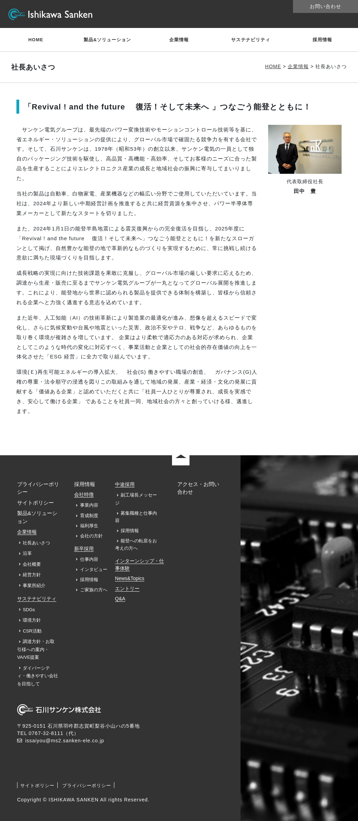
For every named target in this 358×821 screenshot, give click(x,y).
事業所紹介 (34, 585)
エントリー (127, 588)
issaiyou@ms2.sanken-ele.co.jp (64, 740)
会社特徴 (84, 494)
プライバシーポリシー (86, 785)
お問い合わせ (325, 6)
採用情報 (322, 39)
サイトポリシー (35, 503)
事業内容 (89, 505)
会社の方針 (91, 535)
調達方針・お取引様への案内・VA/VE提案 (36, 649)
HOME (35, 39)
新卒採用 (84, 548)
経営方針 (32, 574)
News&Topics (129, 578)
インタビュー (93, 569)
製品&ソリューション (107, 39)
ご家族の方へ (93, 589)
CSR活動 (32, 631)
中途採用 (125, 484)
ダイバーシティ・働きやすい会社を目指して (37, 675)
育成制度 (89, 515)
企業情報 (179, 39)
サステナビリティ (250, 39)
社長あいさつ (36, 542)
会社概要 (32, 564)
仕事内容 (89, 559)
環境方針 (32, 620)
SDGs (29, 609)
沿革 (27, 553)
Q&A (120, 598)
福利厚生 (89, 525)
